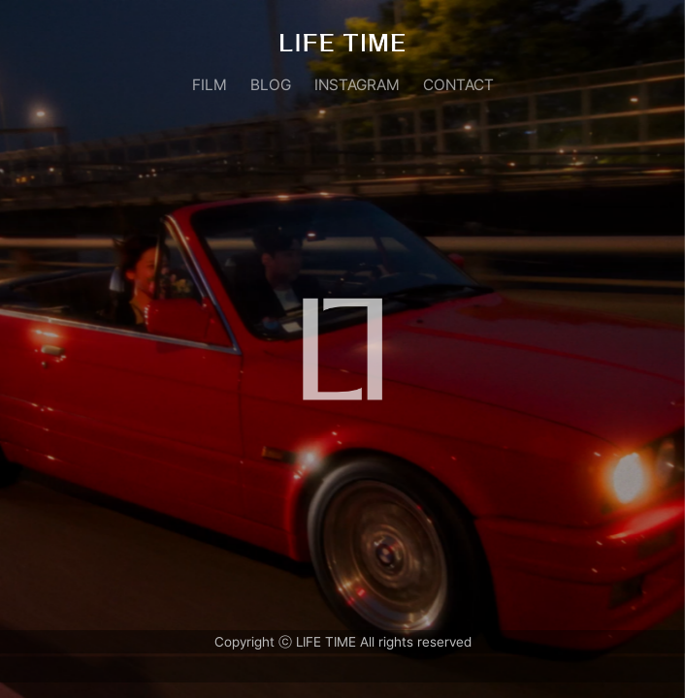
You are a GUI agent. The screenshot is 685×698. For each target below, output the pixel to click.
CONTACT (458, 85)
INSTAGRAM (357, 85)
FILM (209, 85)
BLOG (270, 85)
